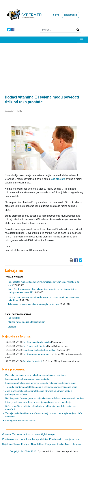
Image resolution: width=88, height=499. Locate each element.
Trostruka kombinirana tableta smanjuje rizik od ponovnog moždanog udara (41, 387)
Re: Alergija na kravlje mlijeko (37, 342)
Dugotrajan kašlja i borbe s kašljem (39, 350)
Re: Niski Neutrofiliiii (32, 361)
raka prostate (58, 178)
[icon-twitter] (9, 30)
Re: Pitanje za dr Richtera (35, 346)
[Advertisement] (44, 65)
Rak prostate (14, 318)
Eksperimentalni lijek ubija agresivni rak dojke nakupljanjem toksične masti (40, 383)
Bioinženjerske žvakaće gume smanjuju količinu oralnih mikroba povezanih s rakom (44, 398)
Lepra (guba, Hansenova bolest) (20, 420)
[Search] (57, 30)
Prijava (55, 14)
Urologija (12, 327)
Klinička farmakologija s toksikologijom (26, 322)
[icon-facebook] (13, 30)
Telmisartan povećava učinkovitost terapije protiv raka (33, 304)
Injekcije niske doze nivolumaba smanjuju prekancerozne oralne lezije (38, 402)
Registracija (70, 14)
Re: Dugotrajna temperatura (36, 354)
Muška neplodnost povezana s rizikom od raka (27, 379)
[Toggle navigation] (81, 40)
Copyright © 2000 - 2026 (23, 451)
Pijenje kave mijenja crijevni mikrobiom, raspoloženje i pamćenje (35, 375)
